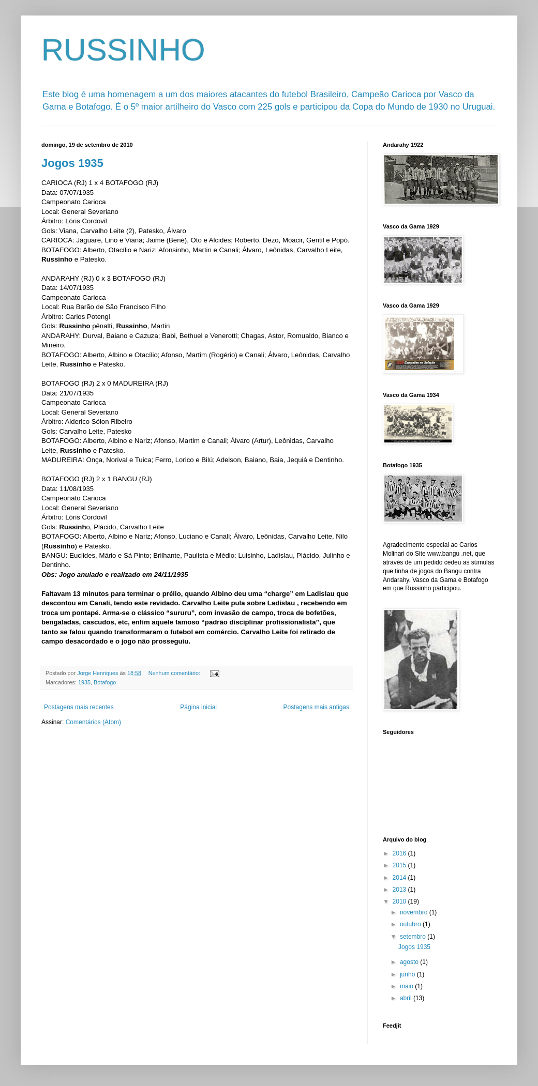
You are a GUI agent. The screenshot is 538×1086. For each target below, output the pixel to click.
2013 (400, 889)
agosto (410, 962)
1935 (84, 682)
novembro (414, 912)
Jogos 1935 (72, 163)
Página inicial (198, 707)
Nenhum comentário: (175, 673)
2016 (400, 853)
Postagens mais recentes (79, 707)
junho (408, 974)
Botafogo (105, 682)
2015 (400, 865)
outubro (411, 924)
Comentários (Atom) (93, 722)
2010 (400, 901)
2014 (400, 877)
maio (407, 986)
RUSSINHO (123, 50)
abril (406, 998)
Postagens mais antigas (316, 707)
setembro (413, 936)
